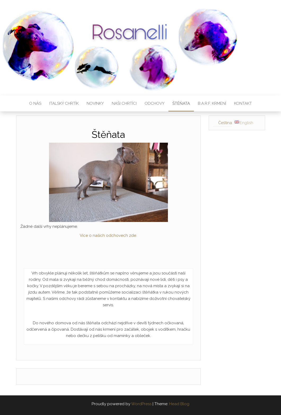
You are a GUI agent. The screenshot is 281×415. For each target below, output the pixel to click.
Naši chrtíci (124, 103)
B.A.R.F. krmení (212, 103)
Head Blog (179, 403)
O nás (35, 103)
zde (132, 235)
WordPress (141, 403)
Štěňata (181, 103)
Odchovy (154, 103)
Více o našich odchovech (104, 235)
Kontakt (243, 103)
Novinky (95, 103)
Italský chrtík (64, 103)
